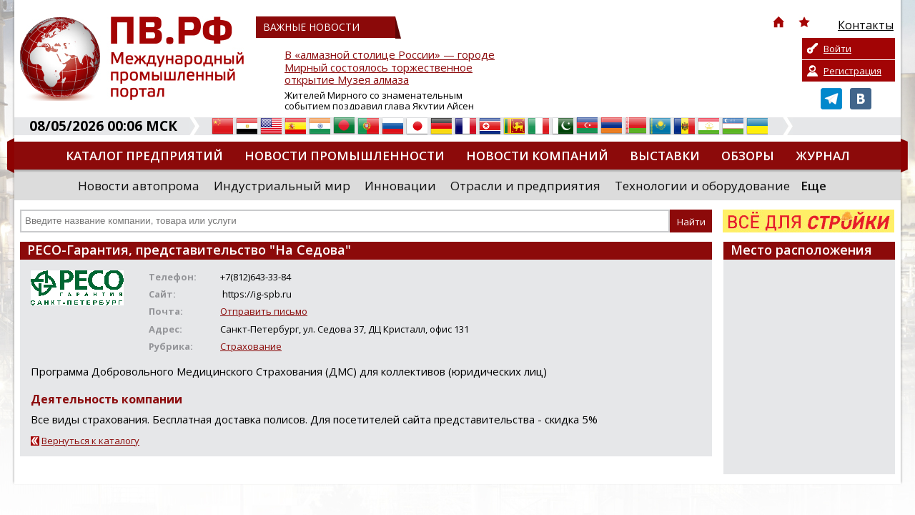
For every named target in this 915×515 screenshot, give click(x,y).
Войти (837, 48)
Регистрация (852, 70)
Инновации (400, 185)
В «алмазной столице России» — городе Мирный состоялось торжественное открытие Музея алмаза (390, 68)
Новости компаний (537, 155)
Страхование (251, 346)
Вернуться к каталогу (90, 440)
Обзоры (747, 155)
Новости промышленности (344, 155)
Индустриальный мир (282, 185)
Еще (813, 185)
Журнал (823, 155)
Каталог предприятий (144, 155)
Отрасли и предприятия (525, 185)
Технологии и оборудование (702, 185)
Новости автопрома (138, 185)
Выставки (665, 155)
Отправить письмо (263, 311)
